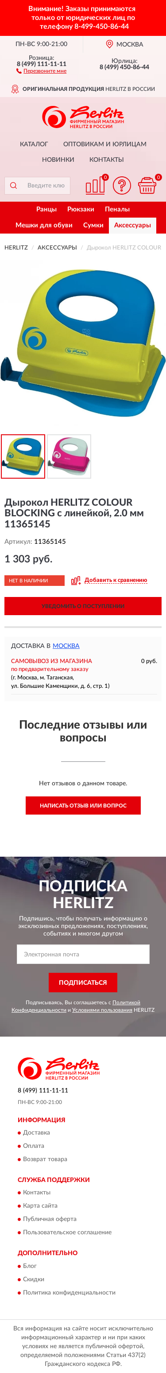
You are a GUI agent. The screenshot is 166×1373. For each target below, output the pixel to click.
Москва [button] (66, 646)
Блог (30, 1266)
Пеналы (117, 209)
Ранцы (46, 209)
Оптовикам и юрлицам (105, 144)
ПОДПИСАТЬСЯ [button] (83, 983)
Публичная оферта (50, 1220)
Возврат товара (45, 1160)
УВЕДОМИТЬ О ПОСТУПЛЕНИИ (83, 606)
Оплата (33, 1146)
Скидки (33, 1279)
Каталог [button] (34, 144)
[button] (41, 70)
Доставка (36, 1133)
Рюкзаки (80, 209)
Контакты (106, 160)
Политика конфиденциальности (69, 1293)
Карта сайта (40, 1206)
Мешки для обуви (44, 225)
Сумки (93, 225)
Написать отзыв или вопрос (83, 805)
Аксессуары (132, 225)
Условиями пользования (102, 1010)
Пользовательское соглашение (67, 1233)
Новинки (58, 160)
